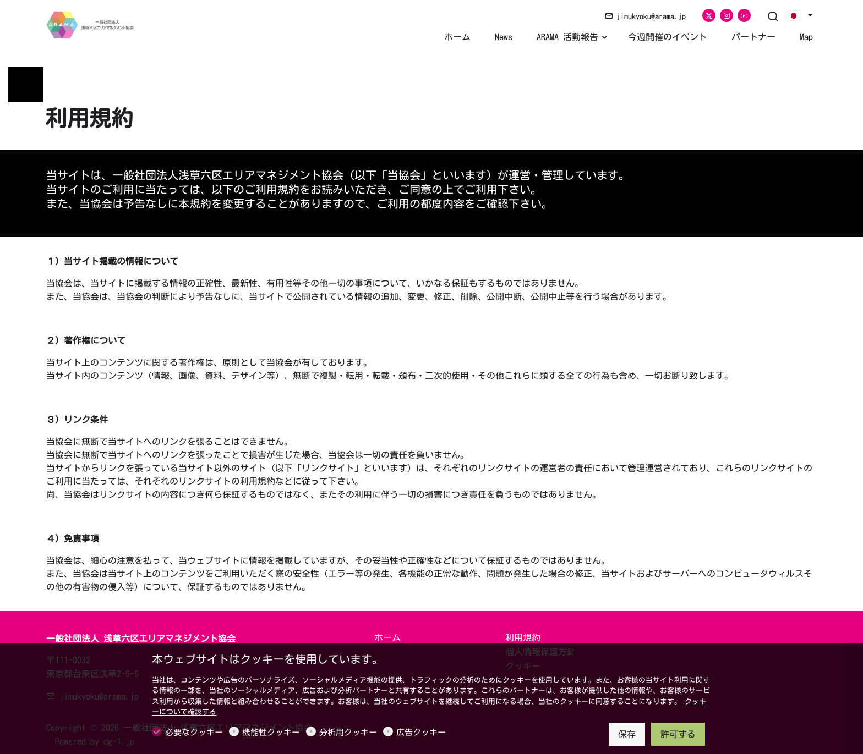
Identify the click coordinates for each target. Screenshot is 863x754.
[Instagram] (726, 15)
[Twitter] (708, 15)
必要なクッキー (194, 732)
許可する (678, 734)
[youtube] (744, 15)
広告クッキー (421, 732)
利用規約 (522, 637)
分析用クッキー (348, 732)
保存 (627, 734)
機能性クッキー (271, 732)
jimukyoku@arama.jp (645, 16)
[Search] (773, 17)
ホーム (387, 637)
